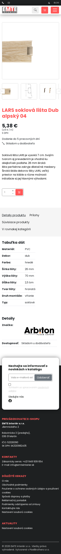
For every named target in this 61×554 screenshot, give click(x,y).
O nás (5, 480)
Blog (56, 2)
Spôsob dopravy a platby (16, 496)
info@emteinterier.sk (22, 465)
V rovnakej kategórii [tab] (16, 229)
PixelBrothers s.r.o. (39, 549)
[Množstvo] (7, 192)
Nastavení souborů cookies (17, 512)
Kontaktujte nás (11, 508)
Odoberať (43, 377)
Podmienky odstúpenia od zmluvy (21, 504)
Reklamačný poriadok (14, 500)
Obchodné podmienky (14, 484)
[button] (44, 10)
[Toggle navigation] (55, 10)
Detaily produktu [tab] (14, 215)
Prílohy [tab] (34, 215)
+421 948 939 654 (33, 461)
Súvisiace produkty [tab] (15, 222)
